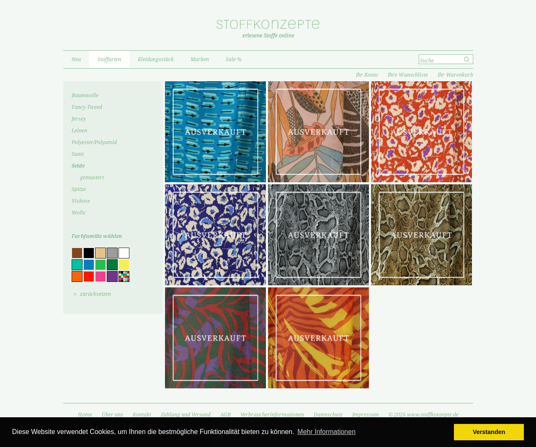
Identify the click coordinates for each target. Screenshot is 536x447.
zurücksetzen (95, 294)
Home (85, 415)
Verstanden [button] (489, 432)
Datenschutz (328, 415)
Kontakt (142, 415)
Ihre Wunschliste (408, 75)
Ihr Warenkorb (455, 75)
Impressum (365, 415)
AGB (225, 415)
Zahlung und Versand (186, 415)
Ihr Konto (367, 75)
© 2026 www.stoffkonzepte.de (424, 415)
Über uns (112, 415)
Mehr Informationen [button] (326, 431)
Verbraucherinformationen (272, 415)
